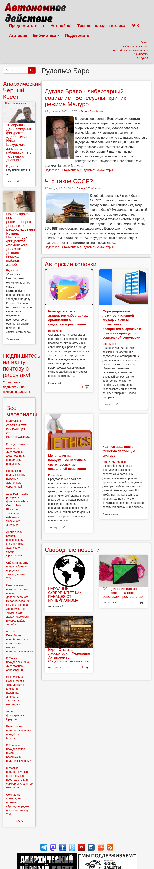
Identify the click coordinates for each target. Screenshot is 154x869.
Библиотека (46, 35)
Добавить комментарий (99, 170)
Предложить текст (27, 26)
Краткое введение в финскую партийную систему (118, 451)
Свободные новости (72, 549)
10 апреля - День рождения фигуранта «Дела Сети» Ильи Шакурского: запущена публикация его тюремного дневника (19, 142)
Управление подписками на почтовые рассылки (17, 387)
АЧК (136, 26)
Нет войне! (61, 26)
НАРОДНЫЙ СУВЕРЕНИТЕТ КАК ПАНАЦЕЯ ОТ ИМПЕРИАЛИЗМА (65, 594)
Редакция (12, 166)
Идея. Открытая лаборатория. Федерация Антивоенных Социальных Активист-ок (69, 655)
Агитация (18, 35)
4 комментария (71, 247)
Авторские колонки (70, 264)
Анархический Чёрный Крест (22, 90)
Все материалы (21, 411)
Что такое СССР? (69, 181)
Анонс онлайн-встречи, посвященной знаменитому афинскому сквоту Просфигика (15, 543)
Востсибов (55, 330)
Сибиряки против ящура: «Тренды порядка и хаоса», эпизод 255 (17, 570)
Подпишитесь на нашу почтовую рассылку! (21, 365)
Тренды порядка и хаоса (101, 26)
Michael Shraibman (91, 111)
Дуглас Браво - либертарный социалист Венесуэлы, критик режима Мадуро (85, 97)
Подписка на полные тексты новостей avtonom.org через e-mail (15, 478)
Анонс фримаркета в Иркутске (15, 715)
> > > (19, 821)
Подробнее (52, 170)
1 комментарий (71, 170)
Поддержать (77, 35)
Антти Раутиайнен (114, 461)
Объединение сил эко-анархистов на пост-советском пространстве (122, 593)
